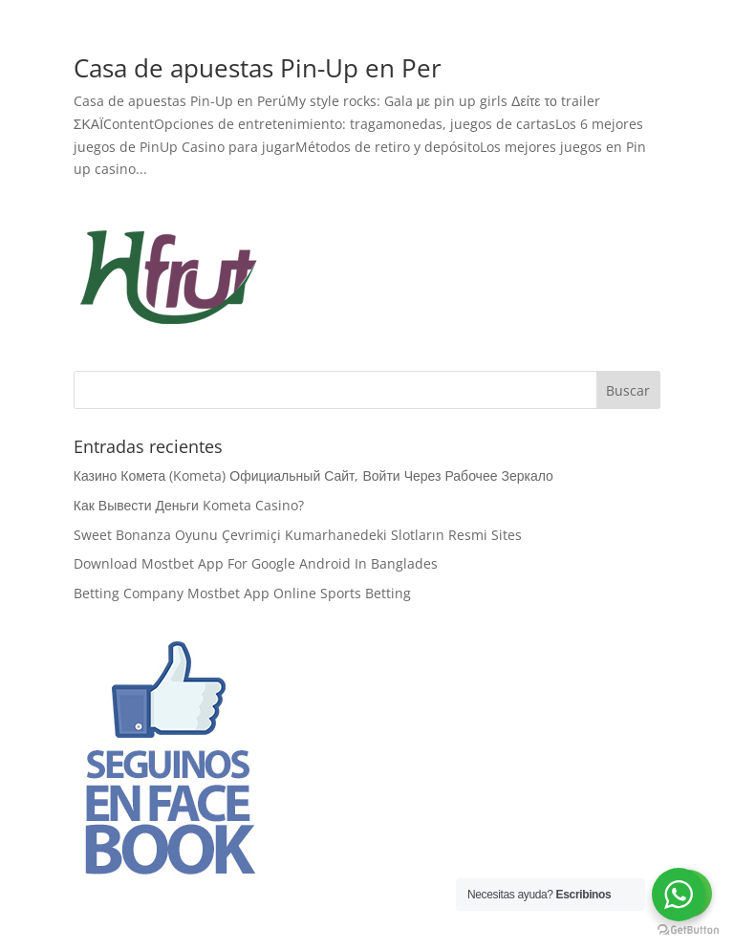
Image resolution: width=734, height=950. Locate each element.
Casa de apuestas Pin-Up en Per (258, 68)
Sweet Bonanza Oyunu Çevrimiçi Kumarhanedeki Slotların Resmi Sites (298, 535)
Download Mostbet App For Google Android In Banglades (256, 563)
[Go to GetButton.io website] (688, 930)
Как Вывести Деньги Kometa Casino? (189, 505)
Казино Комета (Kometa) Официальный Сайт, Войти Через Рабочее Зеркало (313, 475)
